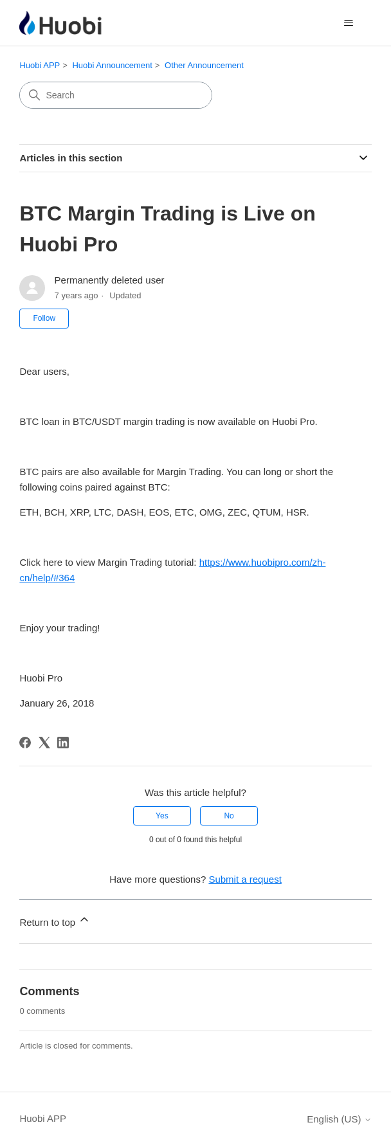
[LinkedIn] (63, 742)
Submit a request (244, 879)
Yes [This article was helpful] (162, 815)
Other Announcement (204, 65)
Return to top (55, 920)
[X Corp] (44, 742)
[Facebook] (25, 742)
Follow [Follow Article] (44, 318)
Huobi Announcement (112, 65)
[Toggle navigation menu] (349, 23)
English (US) (339, 1118)
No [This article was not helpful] (228, 815)
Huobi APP (39, 65)
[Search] (116, 95)
